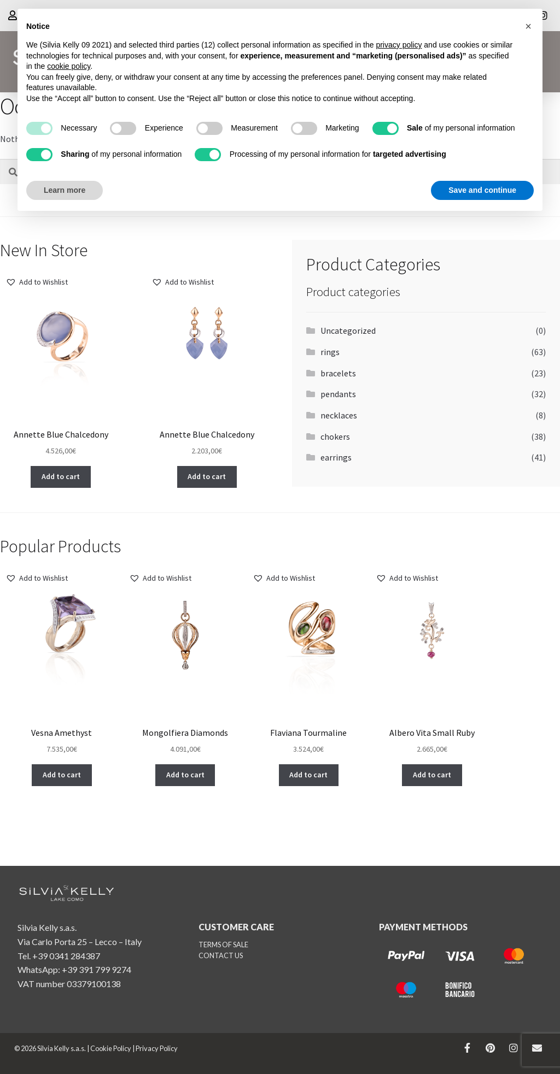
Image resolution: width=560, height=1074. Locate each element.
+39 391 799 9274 (96, 969)
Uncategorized (348, 330)
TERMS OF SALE (223, 944)
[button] (36, 282)
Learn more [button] (64, 190)
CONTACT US (221, 955)
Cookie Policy (110, 1048)
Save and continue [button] (482, 190)
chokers (335, 436)
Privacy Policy (157, 1048)
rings (330, 351)
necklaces (338, 415)
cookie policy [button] (68, 66)
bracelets (338, 373)
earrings (336, 457)
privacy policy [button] (399, 44)
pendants (338, 393)
